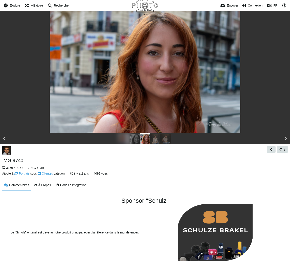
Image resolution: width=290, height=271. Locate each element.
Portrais (21, 173)
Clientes (45, 173)
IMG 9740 (12, 160)
